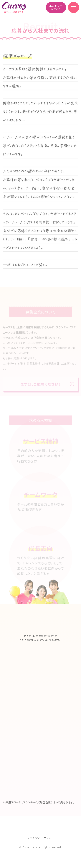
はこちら (56, 7)
